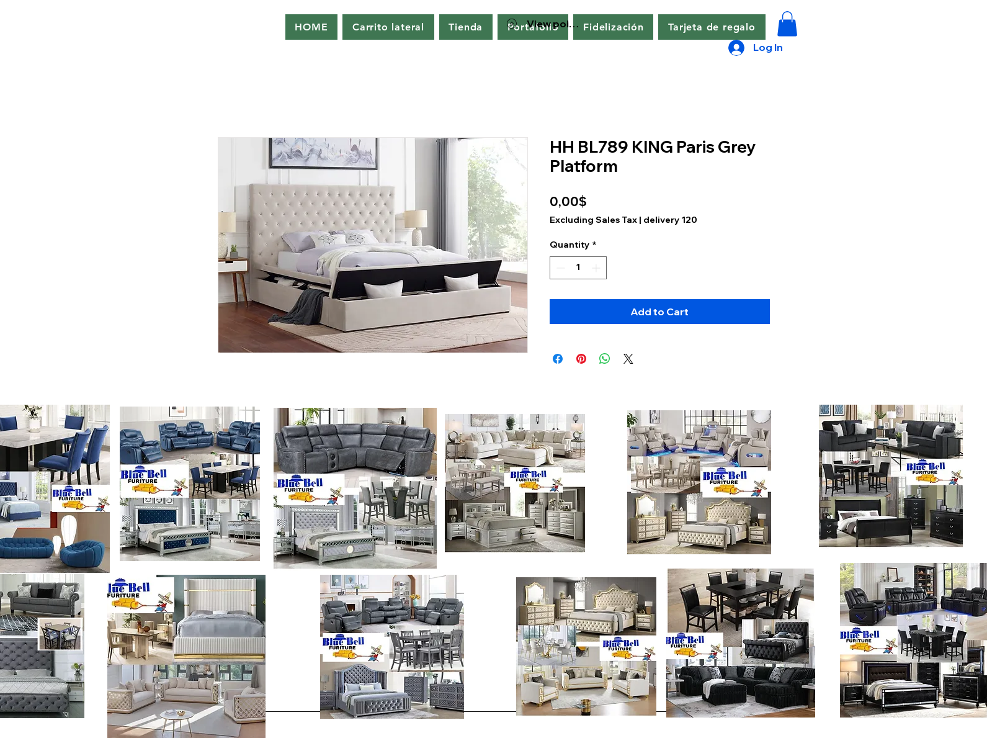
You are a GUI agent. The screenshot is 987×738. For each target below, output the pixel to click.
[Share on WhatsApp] (604, 358)
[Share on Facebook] (557, 358)
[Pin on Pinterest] (581, 358)
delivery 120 (670, 219)
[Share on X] (628, 358)
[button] (388, 27)
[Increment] (597, 268)
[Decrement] (559, 268)
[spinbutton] (578, 268)
